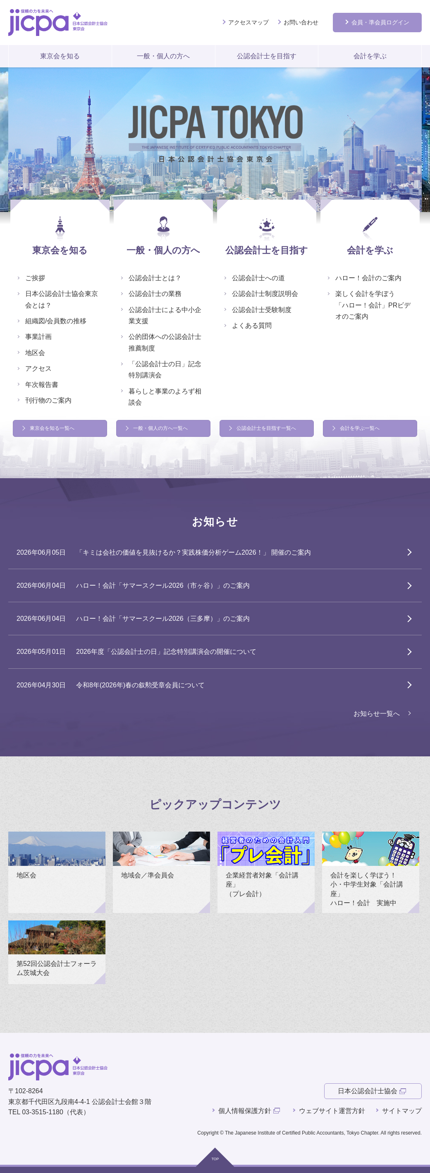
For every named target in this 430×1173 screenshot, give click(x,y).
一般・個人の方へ (163, 56)
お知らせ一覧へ (377, 713)
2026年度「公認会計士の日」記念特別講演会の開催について (166, 651)
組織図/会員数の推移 (55, 320)
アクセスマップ (248, 22)
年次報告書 (41, 384)
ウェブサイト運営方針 (332, 1110)
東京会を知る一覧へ (52, 428)
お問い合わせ (301, 22)
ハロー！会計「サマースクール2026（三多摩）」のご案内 (163, 618)
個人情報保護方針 (244, 1110)
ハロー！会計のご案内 (368, 277)
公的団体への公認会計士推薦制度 (165, 342)
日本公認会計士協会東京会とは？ (61, 299)
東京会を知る (60, 56)
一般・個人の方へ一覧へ (160, 428)
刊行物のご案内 (48, 400)
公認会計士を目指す (266, 56)
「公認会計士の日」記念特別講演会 (165, 369)
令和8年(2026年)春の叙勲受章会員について (140, 685)
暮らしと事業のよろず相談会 (165, 397)
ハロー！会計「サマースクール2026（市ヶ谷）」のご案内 (163, 585)
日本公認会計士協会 (367, 1090)
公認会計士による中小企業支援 (165, 315)
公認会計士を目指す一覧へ (266, 428)
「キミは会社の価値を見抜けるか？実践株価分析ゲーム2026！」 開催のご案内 (193, 552)
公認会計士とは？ (155, 277)
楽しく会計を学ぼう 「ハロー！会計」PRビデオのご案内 (373, 304)
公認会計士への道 (258, 277)
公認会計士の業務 (155, 293)
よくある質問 (252, 325)
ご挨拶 (35, 277)
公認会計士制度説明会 (265, 293)
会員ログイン (380, 22)
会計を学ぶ (370, 56)
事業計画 (38, 336)
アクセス (38, 368)
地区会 (35, 352)
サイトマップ (402, 1110)
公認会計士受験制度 (261, 309)
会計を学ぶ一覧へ (360, 428)
